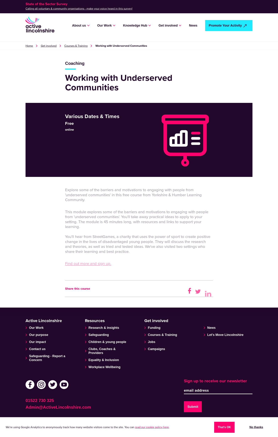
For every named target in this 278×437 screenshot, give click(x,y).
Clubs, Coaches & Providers (102, 351)
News (193, 25)
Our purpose (38, 335)
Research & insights (103, 328)
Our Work (104, 25)
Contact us (37, 349)
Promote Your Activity (225, 25)
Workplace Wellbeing (104, 367)
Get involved (168, 25)
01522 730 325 (40, 400)
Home (29, 46)
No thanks (256, 427)
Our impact (37, 342)
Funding (154, 328)
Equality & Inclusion (103, 360)
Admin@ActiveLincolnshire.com (58, 407)
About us (79, 25)
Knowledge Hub (135, 25)
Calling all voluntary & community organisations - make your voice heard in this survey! (79, 8)
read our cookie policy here (152, 427)
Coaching (74, 63)
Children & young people (107, 342)
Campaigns (156, 349)
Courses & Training (76, 46)
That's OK (224, 427)
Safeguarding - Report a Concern (47, 358)
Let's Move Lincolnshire (225, 335)
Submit (192, 406)
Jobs (151, 342)
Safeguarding (98, 335)
